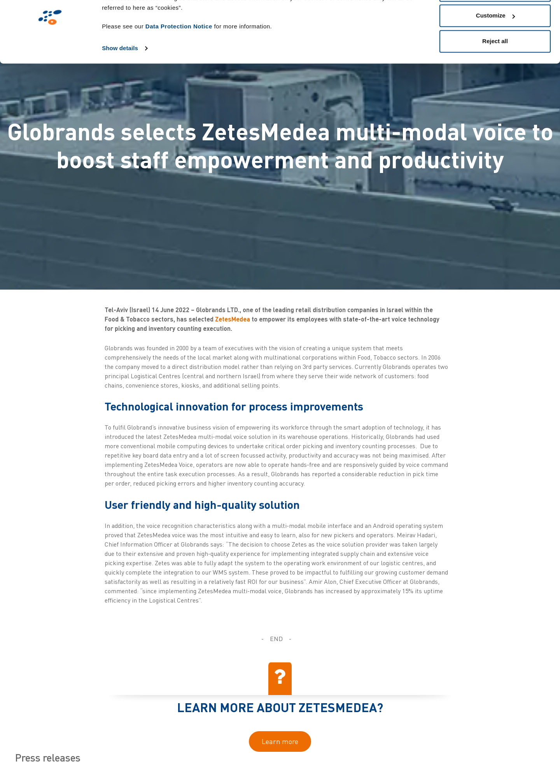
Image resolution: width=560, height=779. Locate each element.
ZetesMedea (232, 319)
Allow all (495, 20)
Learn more (280, 741)
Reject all (495, 71)
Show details (120, 78)
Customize (495, 46)
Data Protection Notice (178, 56)
